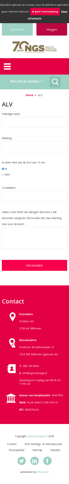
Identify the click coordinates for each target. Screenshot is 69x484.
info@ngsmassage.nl (34, 373)
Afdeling (6, 138)
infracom (43, 472)
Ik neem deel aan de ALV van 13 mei (23, 162)
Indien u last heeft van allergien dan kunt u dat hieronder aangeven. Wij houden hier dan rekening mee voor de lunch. (31, 218)
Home (29, 95)
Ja (4, 168)
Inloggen (51, 29)
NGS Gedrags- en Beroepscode (43, 444)
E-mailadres (9, 187)
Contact (12, 444)
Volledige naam (11, 114)
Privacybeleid (16, 450)
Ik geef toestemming (45, 11)
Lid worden (17, 29)
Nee (6, 174)
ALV (40, 95)
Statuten (55, 450)
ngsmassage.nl (37, 436)
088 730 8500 (31, 366)
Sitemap (37, 450)
